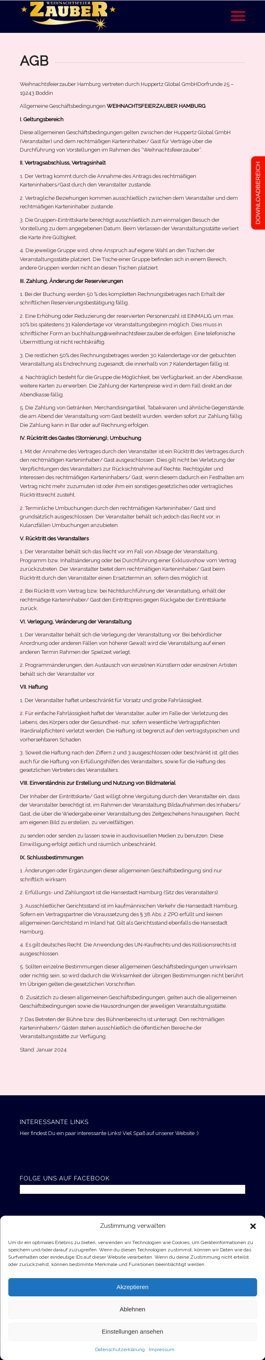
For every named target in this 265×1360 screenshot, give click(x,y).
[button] (253, 1226)
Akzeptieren (132, 1286)
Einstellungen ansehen (132, 1331)
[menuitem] (234, 16)
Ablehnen (132, 1309)
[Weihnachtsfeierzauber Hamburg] (110, 16)
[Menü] (234, 16)
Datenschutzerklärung (120, 1349)
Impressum (161, 1349)
